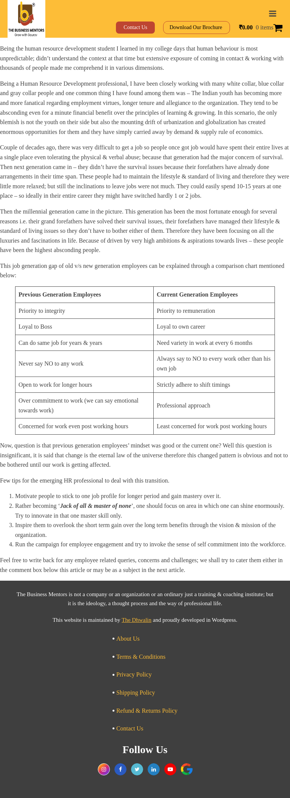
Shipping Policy (135, 692)
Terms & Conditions (140, 656)
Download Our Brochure (197, 27)
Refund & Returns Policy (146, 710)
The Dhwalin (136, 620)
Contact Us (129, 728)
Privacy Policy (134, 674)
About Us (128, 638)
